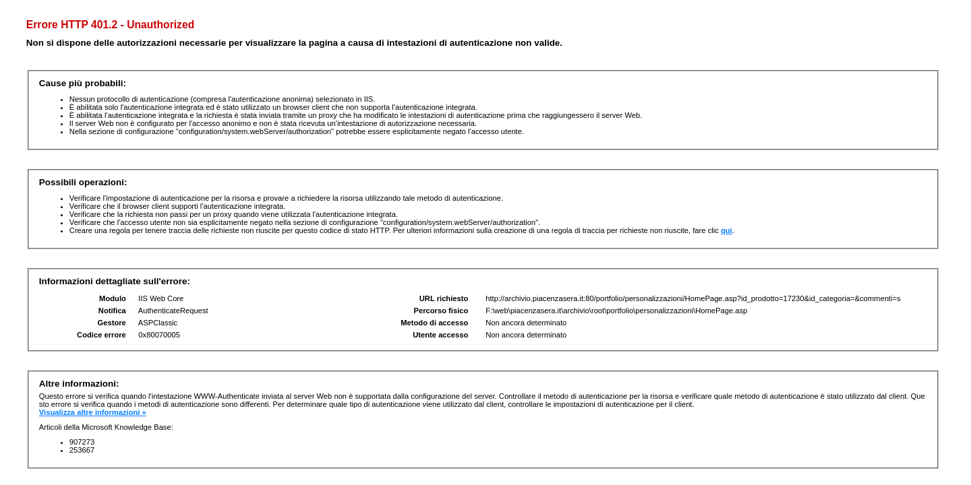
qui (726, 230)
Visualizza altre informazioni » (92, 412)
